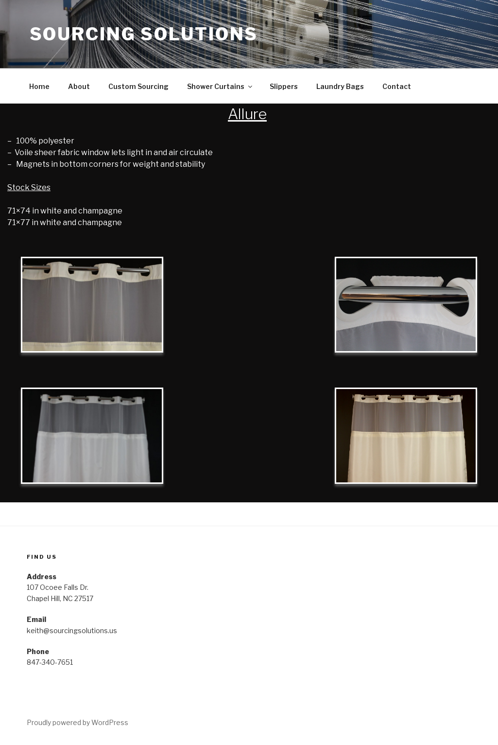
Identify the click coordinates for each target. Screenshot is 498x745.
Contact (396, 86)
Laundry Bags (340, 86)
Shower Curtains (220, 86)
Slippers (284, 86)
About (79, 86)
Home (39, 86)
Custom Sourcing (138, 86)
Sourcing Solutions (144, 34)
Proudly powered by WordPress (77, 722)
